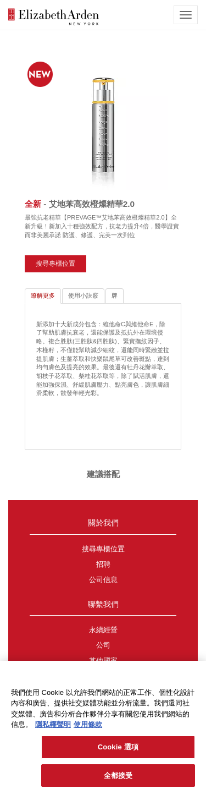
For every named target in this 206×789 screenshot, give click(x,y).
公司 (103, 645)
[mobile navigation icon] (186, 15)
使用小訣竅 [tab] (83, 295)
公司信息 (103, 580)
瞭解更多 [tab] (43, 295)
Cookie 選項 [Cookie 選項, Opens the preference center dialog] (118, 749)
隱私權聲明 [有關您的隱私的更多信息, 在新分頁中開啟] (53, 727)
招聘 (103, 564)
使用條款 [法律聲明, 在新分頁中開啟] (88, 727)
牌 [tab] (115, 295)
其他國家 (103, 661)
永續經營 (103, 630)
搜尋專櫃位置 (55, 263)
